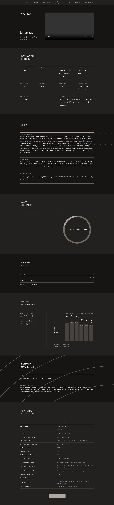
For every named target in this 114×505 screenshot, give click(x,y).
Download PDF (57, 496)
